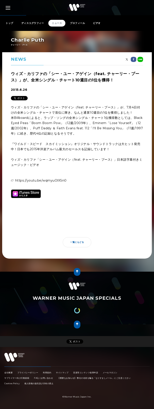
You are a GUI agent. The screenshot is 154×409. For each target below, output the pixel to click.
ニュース (57, 23)
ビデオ (97, 23)
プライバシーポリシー (27, 372)
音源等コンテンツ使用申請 (85, 372)
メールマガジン (110, 372)
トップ (9, 23)
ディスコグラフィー (32, 23)
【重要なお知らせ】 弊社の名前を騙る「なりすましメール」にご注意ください (94, 378)
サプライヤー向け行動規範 (16, 378)
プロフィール (77, 23)
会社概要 (8, 372)
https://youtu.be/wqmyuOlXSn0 (41, 180)
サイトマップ (62, 372)
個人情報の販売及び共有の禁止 (38, 383)
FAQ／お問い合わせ (43, 378)
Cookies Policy (12, 383)
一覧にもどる (77, 242)
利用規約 (47, 372)
